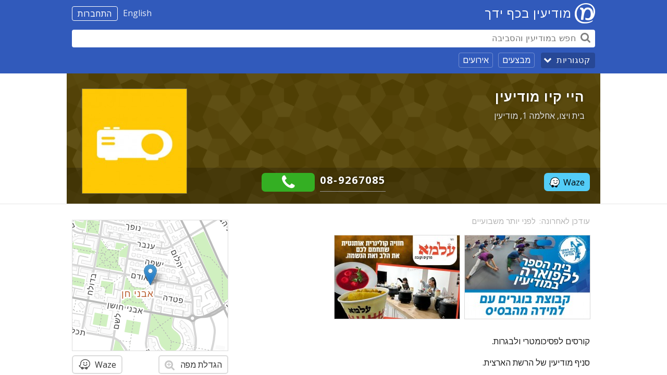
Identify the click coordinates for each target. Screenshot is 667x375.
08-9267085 (353, 179)
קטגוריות (573, 60)
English (137, 13)
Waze (567, 182)
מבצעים (516, 60)
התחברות (95, 13)
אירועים (476, 60)
